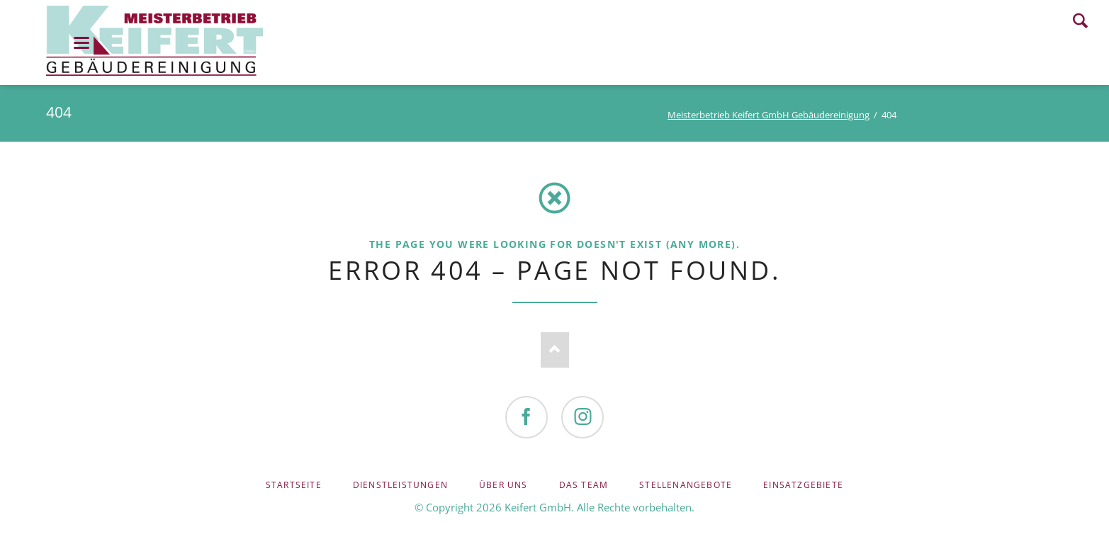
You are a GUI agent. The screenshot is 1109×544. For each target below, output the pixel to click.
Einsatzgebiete (803, 485)
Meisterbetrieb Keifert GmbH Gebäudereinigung (768, 114)
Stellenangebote (685, 485)
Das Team (584, 485)
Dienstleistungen (400, 485)
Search (1080, 20)
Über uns (503, 485)
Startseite (294, 485)
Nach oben (555, 350)
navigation (81, 43)
